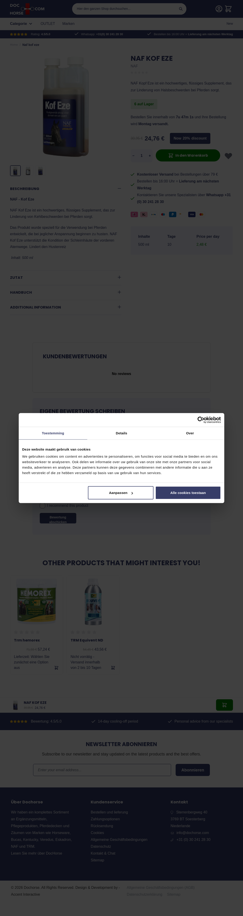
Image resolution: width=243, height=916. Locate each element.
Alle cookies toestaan (188, 493)
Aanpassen (121, 493)
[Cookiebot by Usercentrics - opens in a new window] (201, 419)
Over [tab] (190, 433)
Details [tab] (121, 433)
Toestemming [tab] (53, 433)
